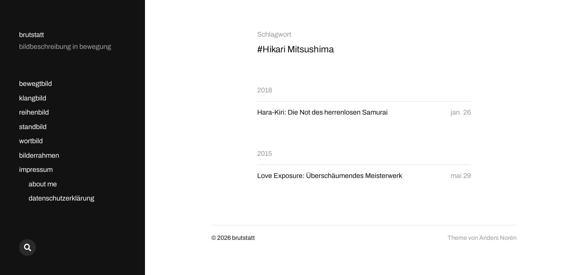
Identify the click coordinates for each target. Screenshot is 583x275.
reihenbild (34, 112)
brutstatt (31, 35)
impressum (36, 169)
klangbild (32, 98)
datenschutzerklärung (61, 198)
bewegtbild (35, 83)
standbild (33, 127)
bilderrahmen (39, 155)
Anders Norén (498, 238)
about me (43, 184)
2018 (264, 90)
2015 (264, 153)
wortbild (31, 141)
